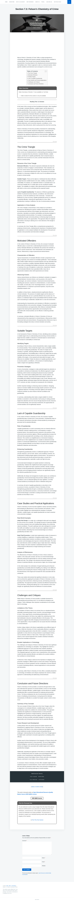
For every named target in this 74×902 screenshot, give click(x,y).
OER (10, 885)
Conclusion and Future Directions (35, 83)
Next (41, 786)
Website (43, 865)
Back (33, 786)
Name (43, 857)
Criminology (14, 885)
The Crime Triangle (32, 73)
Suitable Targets (31, 76)
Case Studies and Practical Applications (37, 80)
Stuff (7, 885)
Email (43, 861)
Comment (24, 840)
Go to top (55, 141)
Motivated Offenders (32, 75)
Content (37, 786)
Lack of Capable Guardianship (35, 78)
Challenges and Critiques (34, 82)
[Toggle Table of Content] (45, 71)
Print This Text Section (37, 820)
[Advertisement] (37, 45)
